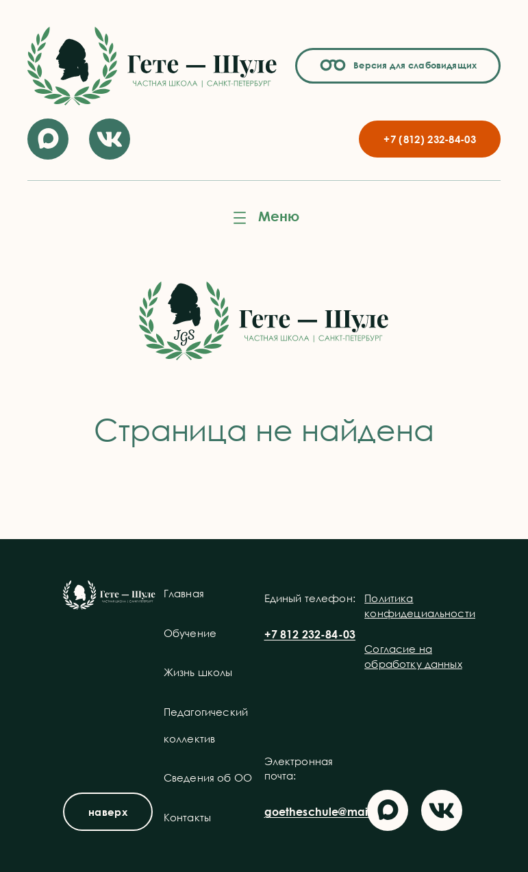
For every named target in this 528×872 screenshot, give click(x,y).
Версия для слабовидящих (413, 65)
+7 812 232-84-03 (310, 634)
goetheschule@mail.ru (324, 812)
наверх (107, 811)
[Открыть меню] (264, 218)
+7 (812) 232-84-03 (430, 138)
